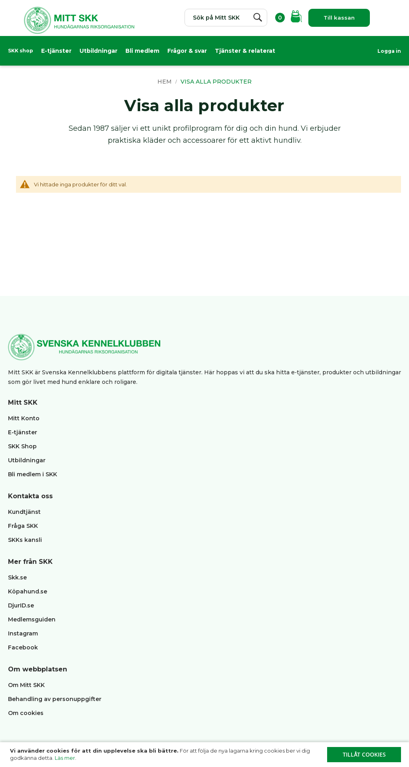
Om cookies (26, 713)
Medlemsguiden (32, 619)
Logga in (389, 51)
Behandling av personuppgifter (54, 699)
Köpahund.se (27, 591)
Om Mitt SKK (26, 685)
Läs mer (65, 758)
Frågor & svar (187, 50)
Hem (165, 81)
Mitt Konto (24, 418)
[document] (205, 754)
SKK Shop (22, 446)
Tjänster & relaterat (245, 50)
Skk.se (17, 577)
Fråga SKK (23, 525)
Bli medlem (142, 50)
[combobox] (223, 17)
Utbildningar (98, 50)
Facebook (23, 647)
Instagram (23, 633)
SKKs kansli (25, 539)
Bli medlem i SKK (32, 474)
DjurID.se (21, 605)
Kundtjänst (24, 511)
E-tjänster (56, 50)
